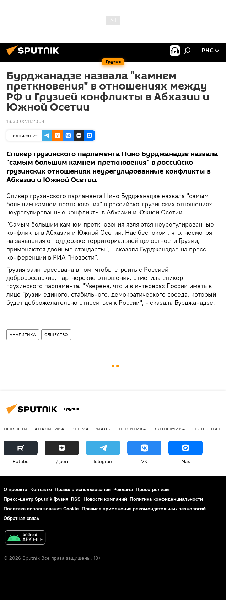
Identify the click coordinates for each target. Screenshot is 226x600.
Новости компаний (105, 499)
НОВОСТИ (15, 428)
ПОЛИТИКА (132, 428)
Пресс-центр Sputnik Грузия (36, 499)
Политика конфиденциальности (166, 499)
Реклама (123, 489)
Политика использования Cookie (41, 508)
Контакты (41, 489)
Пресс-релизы (153, 489)
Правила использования (83, 489)
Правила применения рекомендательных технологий (144, 508)
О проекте (15, 489)
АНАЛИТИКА (23, 334)
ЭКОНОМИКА (169, 428)
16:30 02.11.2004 (25, 121)
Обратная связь (21, 518)
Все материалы (91, 428)
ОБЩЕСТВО (56, 334)
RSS (76, 499)
